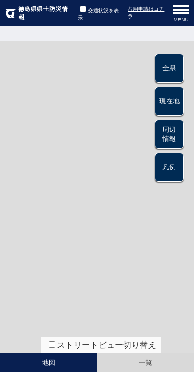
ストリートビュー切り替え (106, 344)
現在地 (169, 101)
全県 (169, 68)
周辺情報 (169, 134)
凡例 (169, 167)
